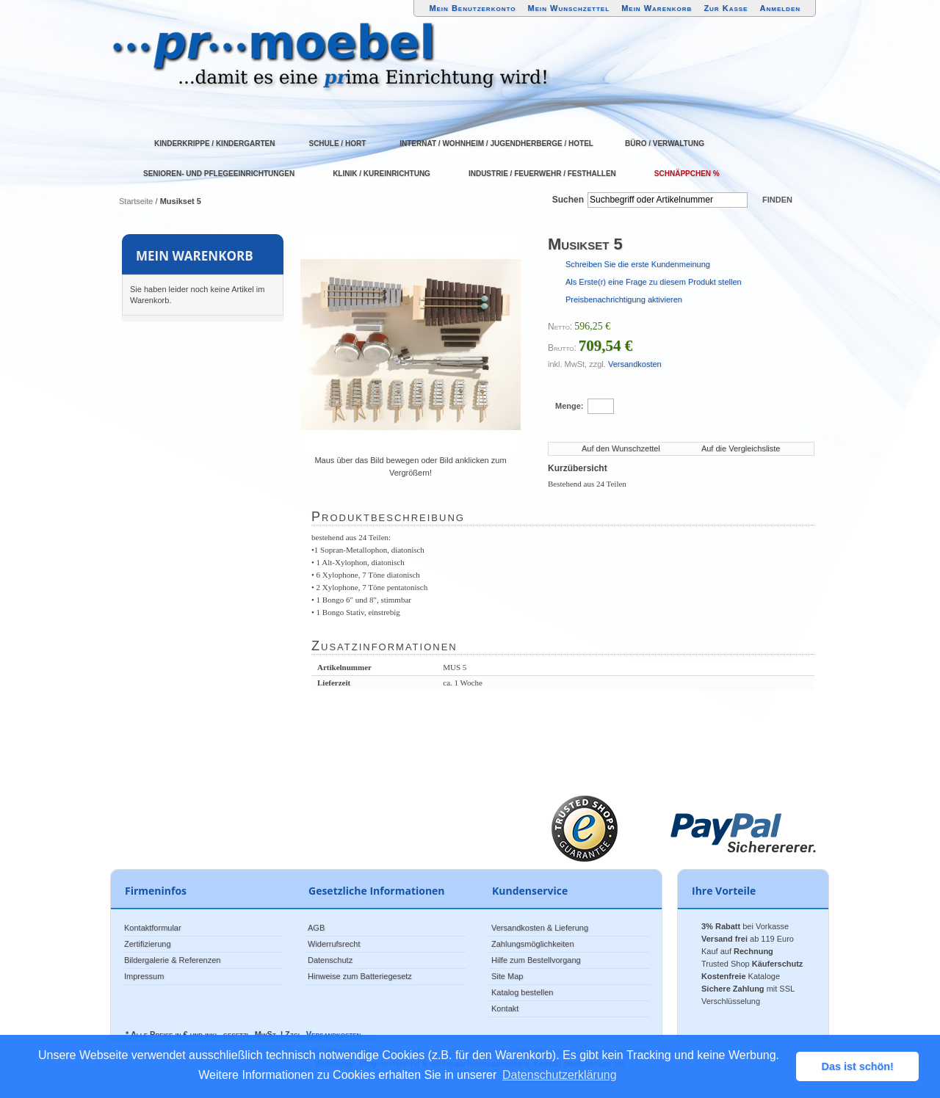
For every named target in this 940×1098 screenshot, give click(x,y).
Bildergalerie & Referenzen (172, 960)
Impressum (144, 976)
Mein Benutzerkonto (472, 8)
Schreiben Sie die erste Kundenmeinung (637, 264)
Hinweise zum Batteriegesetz (360, 976)
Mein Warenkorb (656, 8)
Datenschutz (330, 960)
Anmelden (780, 8)
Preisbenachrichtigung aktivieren (623, 299)
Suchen (568, 199)
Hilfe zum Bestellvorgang (536, 960)
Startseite (136, 201)
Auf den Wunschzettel (621, 448)
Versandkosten (635, 364)
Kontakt (504, 1008)
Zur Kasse (726, 8)
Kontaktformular (152, 927)
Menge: (569, 405)
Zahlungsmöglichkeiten (532, 943)
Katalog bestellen (522, 992)
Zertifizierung (147, 943)
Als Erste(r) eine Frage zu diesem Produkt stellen (653, 281)
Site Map (507, 976)
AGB (316, 927)
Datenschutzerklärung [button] (559, 1075)
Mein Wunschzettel (568, 8)
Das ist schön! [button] (858, 1066)
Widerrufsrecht (334, 943)
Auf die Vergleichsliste (741, 448)
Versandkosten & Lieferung (539, 927)
